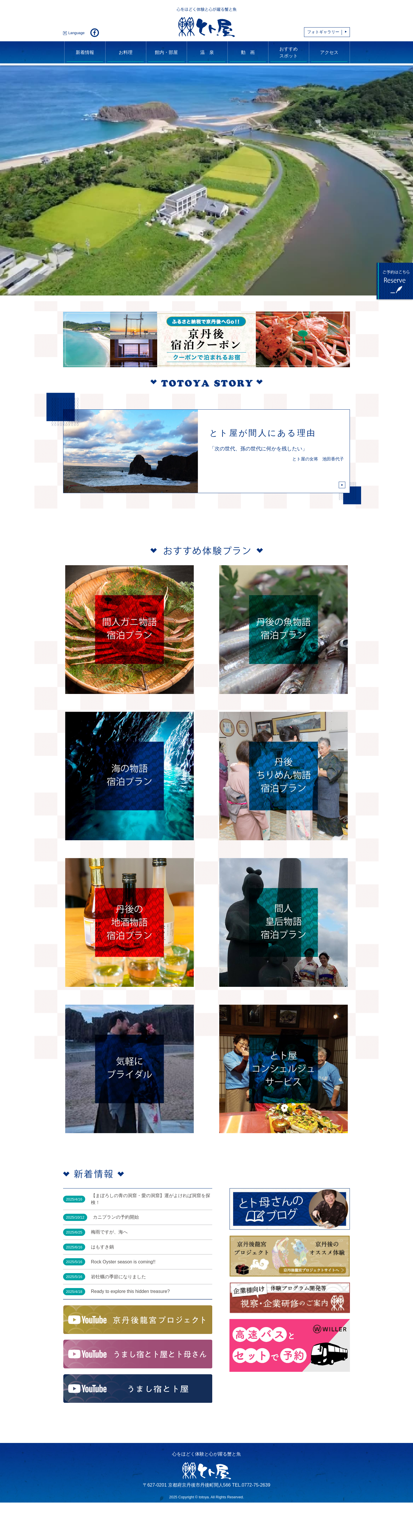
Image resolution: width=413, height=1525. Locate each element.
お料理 (126, 52)
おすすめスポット (288, 52)
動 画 (248, 52)
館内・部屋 (166, 52)
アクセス (329, 52)
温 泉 (207, 52)
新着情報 (85, 52)
